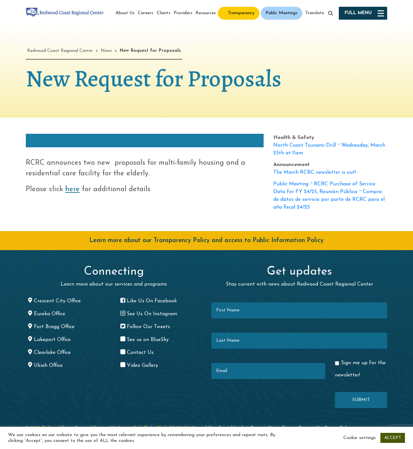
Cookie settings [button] (359, 437)
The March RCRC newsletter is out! (314, 172)
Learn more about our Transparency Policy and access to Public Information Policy (206, 241)
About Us (125, 13)
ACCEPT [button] (392, 438)
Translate (314, 13)
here (72, 189)
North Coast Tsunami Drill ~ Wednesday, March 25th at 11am (329, 149)
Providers (183, 13)
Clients (163, 13)
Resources (206, 13)
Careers (145, 13)
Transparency (241, 13)
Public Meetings (281, 13)
